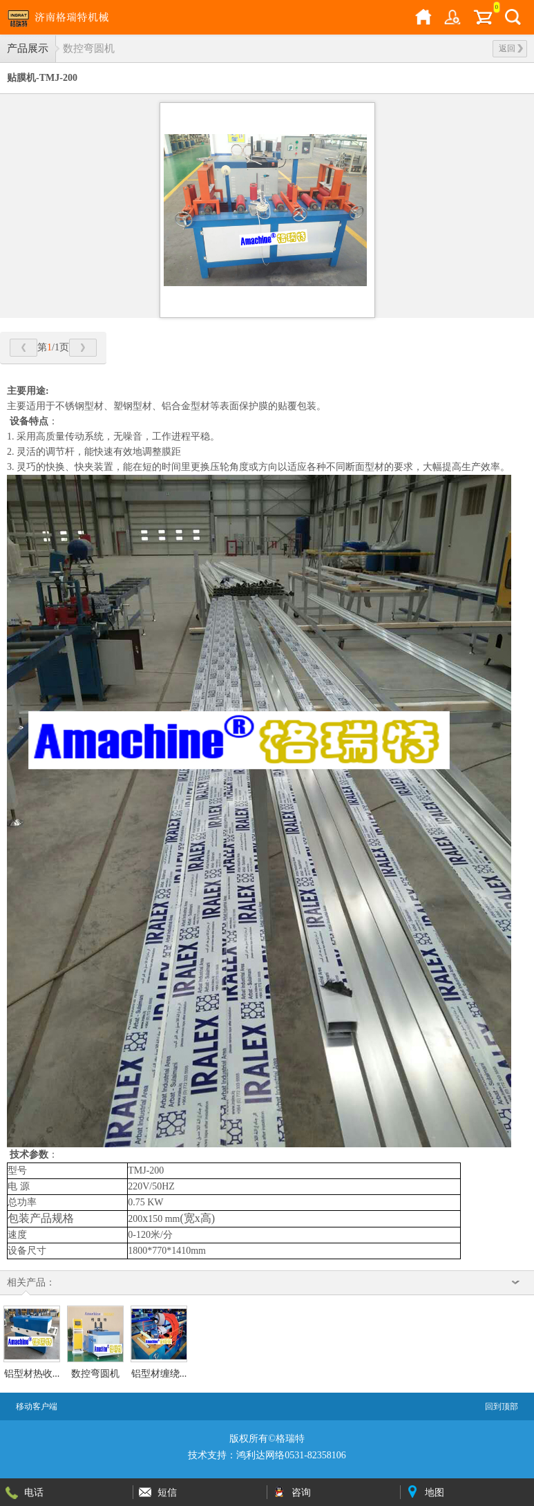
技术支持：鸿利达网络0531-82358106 (267, 1455)
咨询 (301, 1492)
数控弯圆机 (89, 48)
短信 (167, 1492)
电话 (34, 1492)
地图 (434, 1492)
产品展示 (27, 48)
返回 (511, 48)
